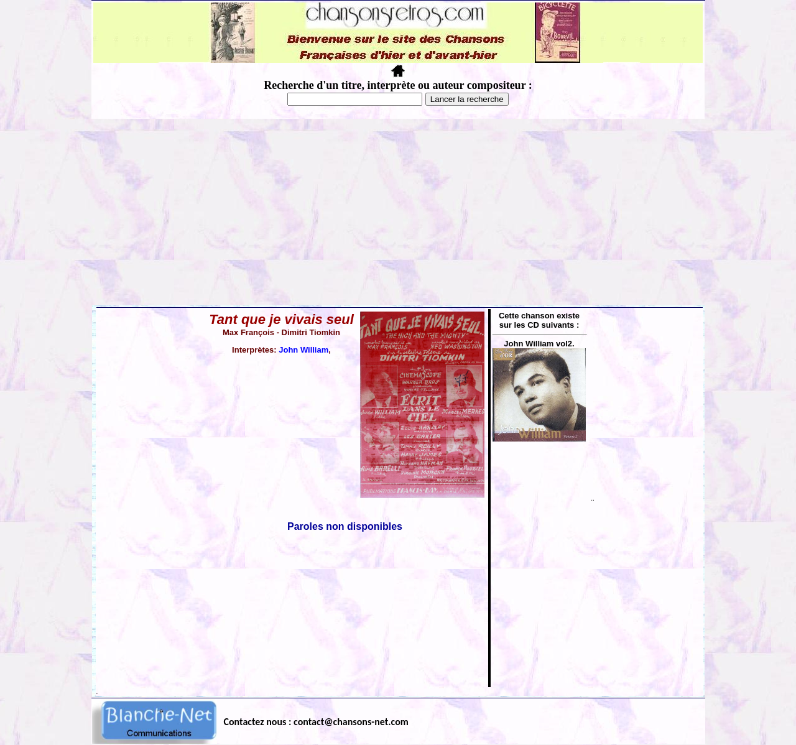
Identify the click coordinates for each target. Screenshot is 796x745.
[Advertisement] (398, 212)
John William (303, 349)
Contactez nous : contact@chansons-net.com (316, 722)
